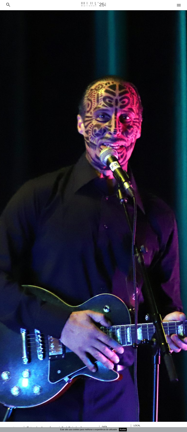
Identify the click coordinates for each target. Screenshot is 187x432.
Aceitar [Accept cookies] (123, 429)
